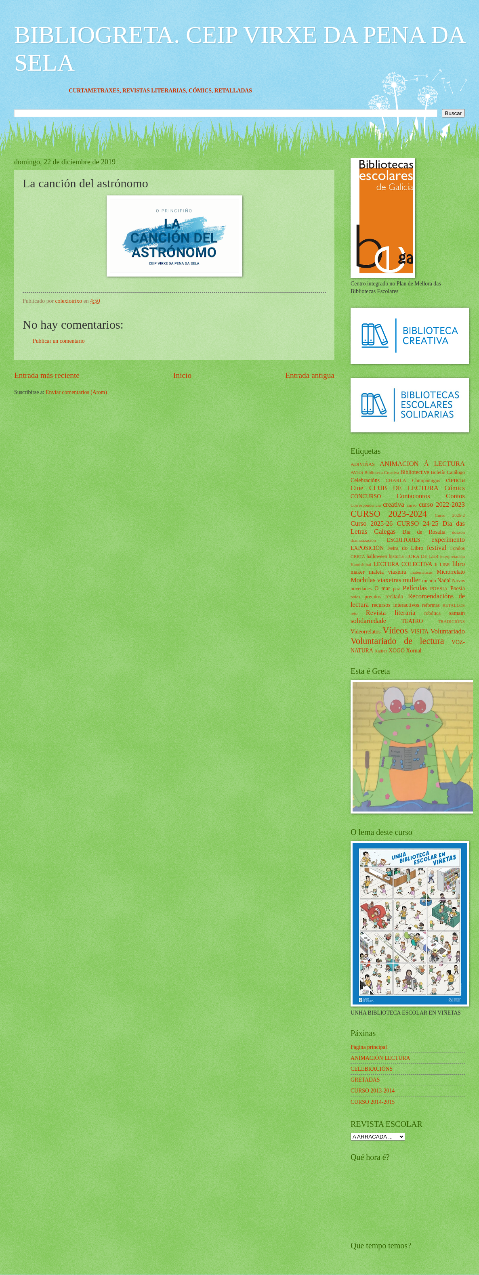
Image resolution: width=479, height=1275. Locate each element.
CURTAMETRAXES (128, 91)
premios (373, 597)
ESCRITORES (403, 540)
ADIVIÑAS (363, 464)
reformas (431, 605)
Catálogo (456, 472)
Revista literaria (391, 613)
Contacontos (413, 496)
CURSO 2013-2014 (373, 1091)
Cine (357, 488)
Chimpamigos (426, 480)
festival (437, 548)
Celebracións (365, 480)
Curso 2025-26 (372, 523)
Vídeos (395, 630)
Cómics (454, 488)
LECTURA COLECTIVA (403, 564)
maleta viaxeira (387, 572)
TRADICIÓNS (451, 621)
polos (355, 596)
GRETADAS (365, 1080)
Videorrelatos (365, 632)
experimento (448, 539)
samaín (457, 613)
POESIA (438, 588)
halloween (376, 556)
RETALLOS (453, 605)
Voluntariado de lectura (397, 641)
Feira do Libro (405, 548)
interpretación (452, 556)
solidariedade (368, 621)
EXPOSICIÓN (367, 548)
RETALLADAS (267, 91)
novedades (361, 588)
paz (396, 588)
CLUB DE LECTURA (404, 488)
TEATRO (412, 621)
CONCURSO (366, 496)
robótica (432, 613)
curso (411, 505)
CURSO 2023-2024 (389, 514)
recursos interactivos (395, 605)
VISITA (420, 632)
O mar (382, 588)
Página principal (369, 1047)
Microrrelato (451, 572)
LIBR (445, 564)
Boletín (438, 472)
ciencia (455, 480)
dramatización (363, 540)
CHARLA (396, 480)
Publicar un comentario (59, 341)
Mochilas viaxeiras (376, 580)
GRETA (358, 556)
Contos (455, 496)
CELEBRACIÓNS (372, 1069)
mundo (429, 580)
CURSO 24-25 (418, 523)
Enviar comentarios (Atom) (76, 392)
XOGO (397, 651)
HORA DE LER (422, 556)
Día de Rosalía (423, 532)
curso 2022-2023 (442, 504)
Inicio (182, 375)
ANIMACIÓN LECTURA (380, 1058)
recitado (394, 596)
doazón (458, 532)
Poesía (457, 588)
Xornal (413, 651)
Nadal (444, 580)
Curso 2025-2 (450, 515)
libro (458, 564)
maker (357, 572)
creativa (393, 504)
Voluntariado (448, 631)
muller (411, 580)
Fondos (457, 548)
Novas (458, 580)
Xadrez (380, 650)
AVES (357, 472)
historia (396, 556)
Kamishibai (361, 564)
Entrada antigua (309, 375)
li (436, 564)
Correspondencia (366, 505)
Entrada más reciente (47, 375)
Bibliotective (414, 472)
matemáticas (421, 572)
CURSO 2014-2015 (373, 1102)
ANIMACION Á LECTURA (422, 464)
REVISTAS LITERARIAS (188, 91)
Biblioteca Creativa (381, 472)
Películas (415, 588)
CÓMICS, (236, 91)
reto (354, 613)
